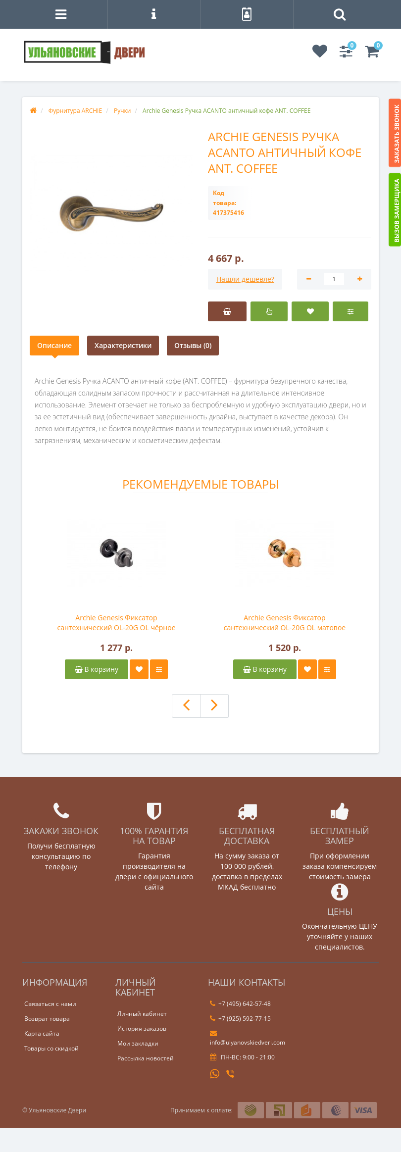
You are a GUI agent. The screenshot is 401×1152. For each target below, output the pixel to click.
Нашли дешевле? (245, 279)
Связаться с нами (50, 1004)
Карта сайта (41, 1033)
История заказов (141, 1028)
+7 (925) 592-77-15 (240, 1018)
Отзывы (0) (192, 345)
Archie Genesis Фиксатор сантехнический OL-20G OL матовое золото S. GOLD (285, 623)
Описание (54, 345)
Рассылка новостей (145, 1058)
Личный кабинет (142, 1013)
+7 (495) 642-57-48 (240, 1004)
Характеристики (123, 345)
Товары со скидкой (51, 1048)
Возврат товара (47, 1018)
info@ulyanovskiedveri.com (247, 1038)
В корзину (96, 669)
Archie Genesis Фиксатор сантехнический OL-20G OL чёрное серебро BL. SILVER (116, 623)
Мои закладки (137, 1043)
